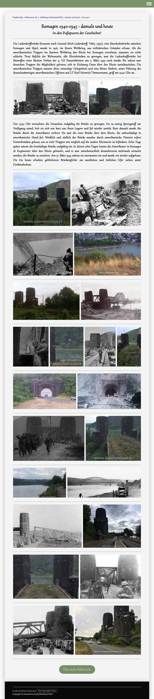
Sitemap (31, 691)
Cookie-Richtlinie (19, 691)
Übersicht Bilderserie (77, 669)
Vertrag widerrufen (47, 691)
